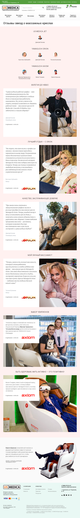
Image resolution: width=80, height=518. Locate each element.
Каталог (30, 2)
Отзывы (50, 489)
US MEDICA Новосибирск (45, 511)
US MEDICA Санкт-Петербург (33, 511)
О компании (40, 2)
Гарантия (38, 491)
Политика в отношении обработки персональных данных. (39, 509)
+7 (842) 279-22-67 (51, 6)
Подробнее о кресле (12, 124)
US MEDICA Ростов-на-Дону (39, 512)
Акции (34, 2)
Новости (25, 491)
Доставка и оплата (66, 2)
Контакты (74, 2)
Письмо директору (51, 9)
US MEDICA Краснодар (57, 511)
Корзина (73, 6)
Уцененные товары (55, 2)
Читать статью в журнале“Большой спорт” (14, 461)
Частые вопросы (52, 491)
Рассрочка (47, 2)
